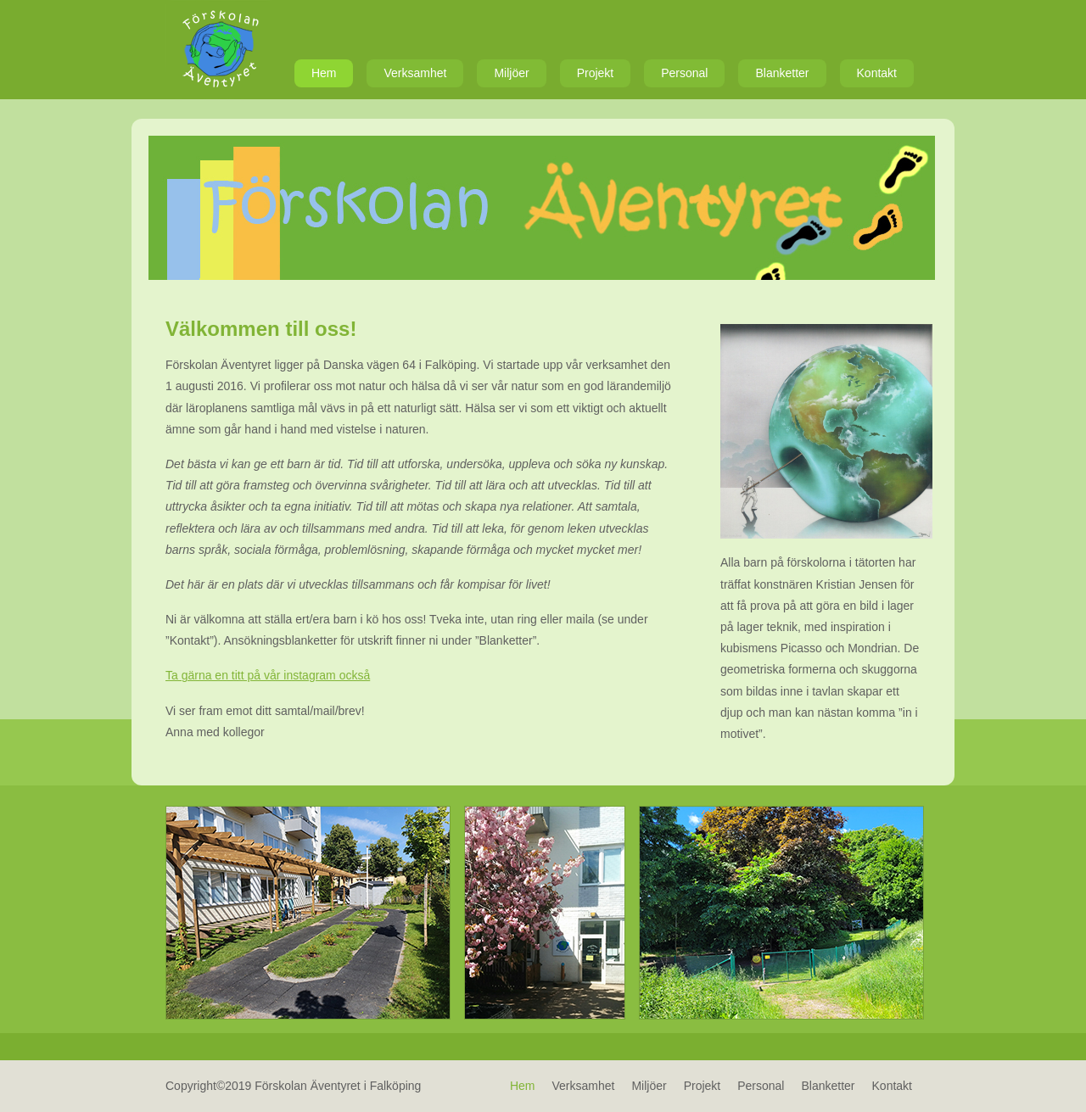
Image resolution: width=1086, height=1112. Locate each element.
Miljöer (511, 73)
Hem (324, 73)
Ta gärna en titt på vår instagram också (267, 675)
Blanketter (782, 73)
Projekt (595, 73)
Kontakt (877, 73)
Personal (684, 73)
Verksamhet (414, 73)
